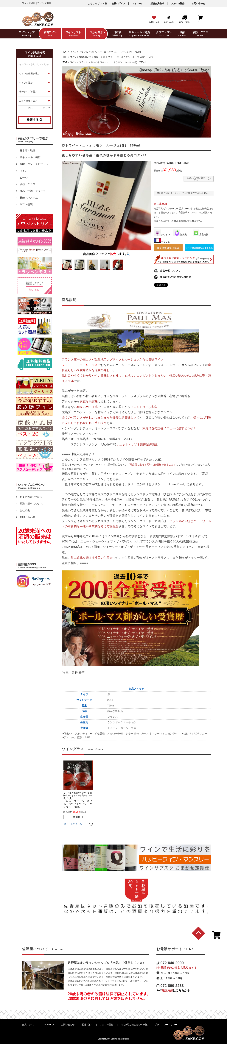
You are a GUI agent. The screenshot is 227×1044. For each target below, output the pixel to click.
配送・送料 (87, 1024)
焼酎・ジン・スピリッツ (34, 164)
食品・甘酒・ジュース (33, 190)
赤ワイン (162, 234)
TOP (65, 52)
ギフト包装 (26, 204)
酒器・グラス (27, 184)
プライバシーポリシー (166, 1024)
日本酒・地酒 (27, 150)
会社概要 (25, 510)
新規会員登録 (157, 3)
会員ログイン (118, 3)
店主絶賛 (200, 234)
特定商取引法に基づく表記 (134, 1024)
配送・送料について (31, 503)
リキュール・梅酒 (30, 157)
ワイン (23, 170)
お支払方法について (31, 496)
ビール (23, 177)
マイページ (137, 3)
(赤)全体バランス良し (90, 57)
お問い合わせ (198, 3)
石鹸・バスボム (29, 197)
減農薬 (180, 234)
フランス (83, 52)
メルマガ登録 (177, 3)
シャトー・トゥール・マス (80, 364)
